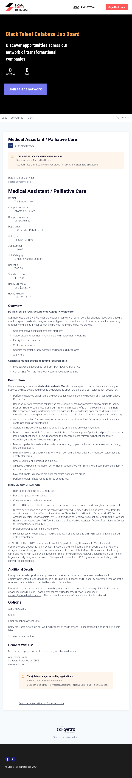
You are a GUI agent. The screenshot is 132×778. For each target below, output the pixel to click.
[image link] (20, 7)
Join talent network (25, 89)
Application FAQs (17, 657)
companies (19, 117)
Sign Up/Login (116, 7)
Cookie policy (71, 737)
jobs (5, 117)
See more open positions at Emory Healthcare (41, 703)
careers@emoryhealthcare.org (25, 595)
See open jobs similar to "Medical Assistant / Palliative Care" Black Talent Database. (57, 164)
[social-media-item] (7, 759)
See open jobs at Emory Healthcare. (33, 160)
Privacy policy (58, 737)
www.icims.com (17, 664)
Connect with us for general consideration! (54, 651)
